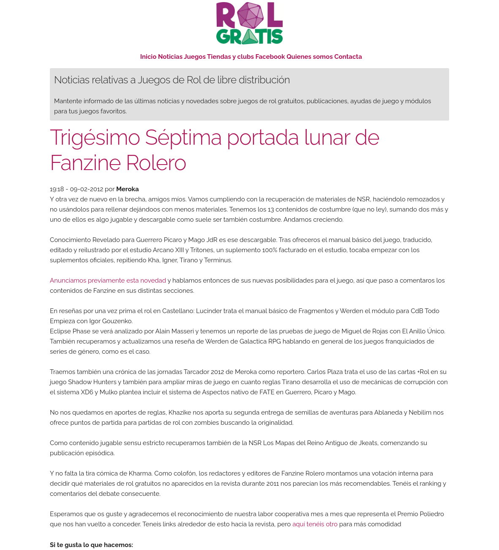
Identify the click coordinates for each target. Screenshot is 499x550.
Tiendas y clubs (231, 56)
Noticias (170, 56)
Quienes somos (309, 56)
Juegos (195, 56)
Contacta (348, 56)
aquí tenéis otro (315, 524)
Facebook (270, 56)
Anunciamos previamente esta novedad (108, 280)
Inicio (148, 56)
